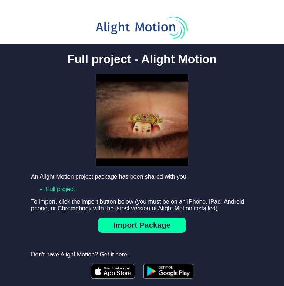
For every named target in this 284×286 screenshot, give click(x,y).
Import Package (142, 225)
